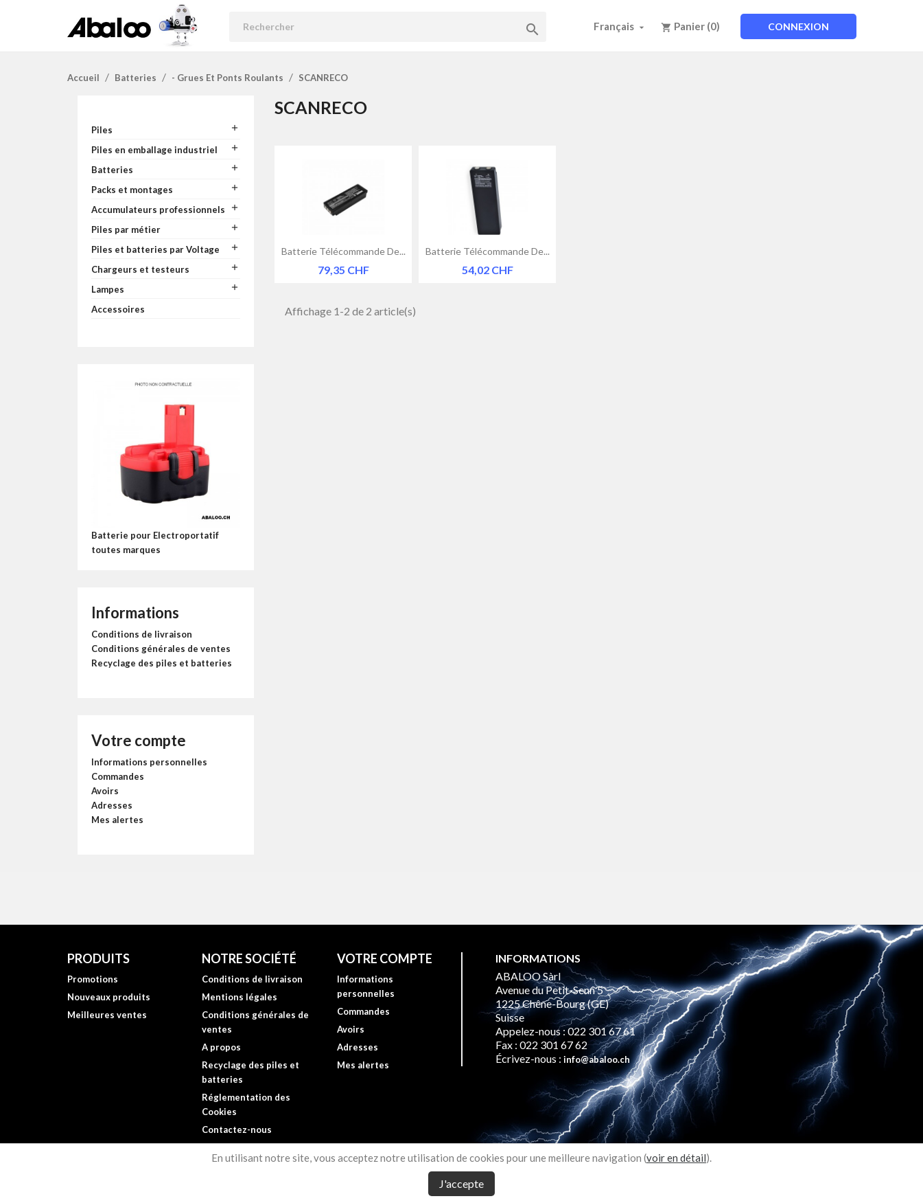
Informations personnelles (149, 761)
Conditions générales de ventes (161, 648)
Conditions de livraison (141, 634)
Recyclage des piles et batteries (161, 662)
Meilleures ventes (107, 1014)
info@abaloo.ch (596, 1059)
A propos (221, 1047)
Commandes (117, 776)
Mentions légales (239, 996)
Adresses (111, 805)
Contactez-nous (237, 1129)
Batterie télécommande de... (343, 251)
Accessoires (118, 309)
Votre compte (138, 740)
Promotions (92, 979)
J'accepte (461, 1183)
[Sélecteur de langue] (620, 26)
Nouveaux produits (108, 996)
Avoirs (105, 790)
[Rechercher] (387, 27)
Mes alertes (117, 819)
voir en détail (676, 1157)
